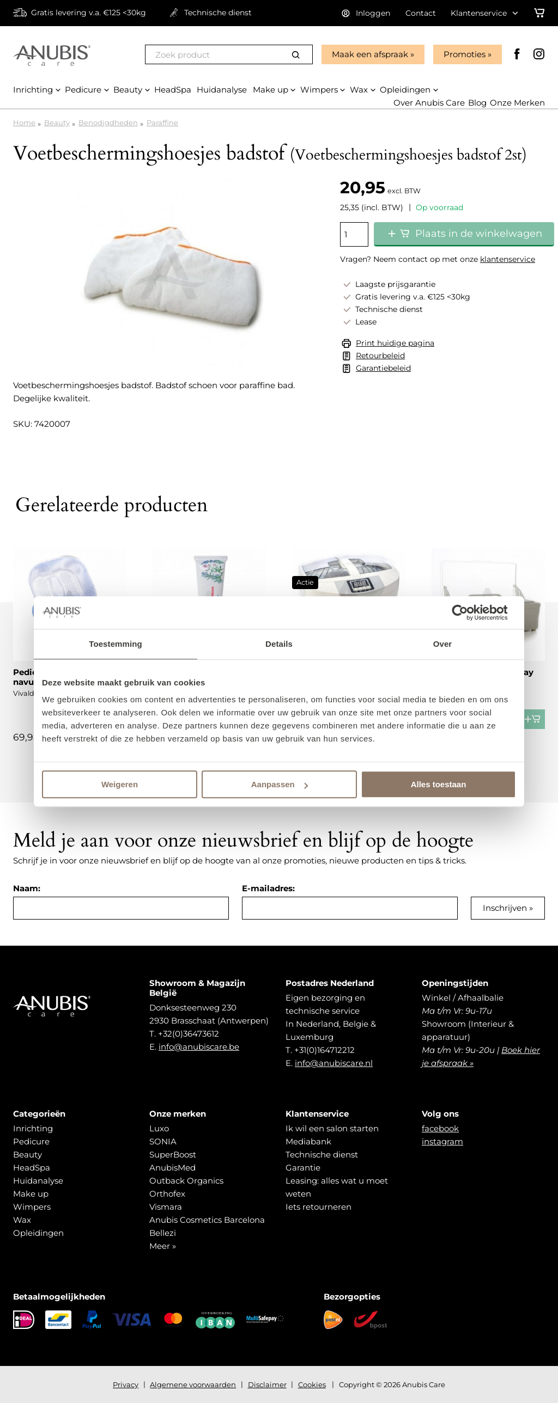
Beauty (57, 122)
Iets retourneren (318, 1207)
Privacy (125, 1384)
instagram (442, 1141)
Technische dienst (322, 1154)
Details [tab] (279, 643)
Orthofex (167, 1193)
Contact (420, 13)
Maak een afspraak (370, 54)
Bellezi (162, 1233)
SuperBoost (172, 1154)
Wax (22, 1220)
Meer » (162, 1246)
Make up (30, 1193)
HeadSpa (31, 1167)
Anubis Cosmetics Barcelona (207, 1220)
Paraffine (162, 122)
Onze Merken (517, 102)
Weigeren (119, 784)
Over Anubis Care (429, 102)
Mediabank (308, 1141)
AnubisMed (172, 1167)
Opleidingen (38, 1233)
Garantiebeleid (383, 368)
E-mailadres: (268, 888)
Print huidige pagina (395, 343)
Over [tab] (442, 643)
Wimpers (32, 1207)
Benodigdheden (108, 122)
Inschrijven (505, 908)
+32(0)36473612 (188, 1033)
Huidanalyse (38, 1180)
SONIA (163, 1141)
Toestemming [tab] (115, 643)
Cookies (312, 1384)
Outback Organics (186, 1180)
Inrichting (33, 1128)
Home (24, 122)
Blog (477, 102)
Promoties (465, 54)
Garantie (303, 1167)
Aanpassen (279, 784)
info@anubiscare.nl (334, 1063)
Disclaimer (267, 1384)
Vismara (165, 1207)
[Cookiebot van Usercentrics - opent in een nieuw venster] (468, 612)
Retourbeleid (380, 355)
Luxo (159, 1128)
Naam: (26, 888)
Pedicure (31, 1141)
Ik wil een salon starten (332, 1128)
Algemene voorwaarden (193, 1384)
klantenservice (507, 259)
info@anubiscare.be (199, 1046)
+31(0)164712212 (324, 1050)
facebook (440, 1128)
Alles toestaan (438, 784)
